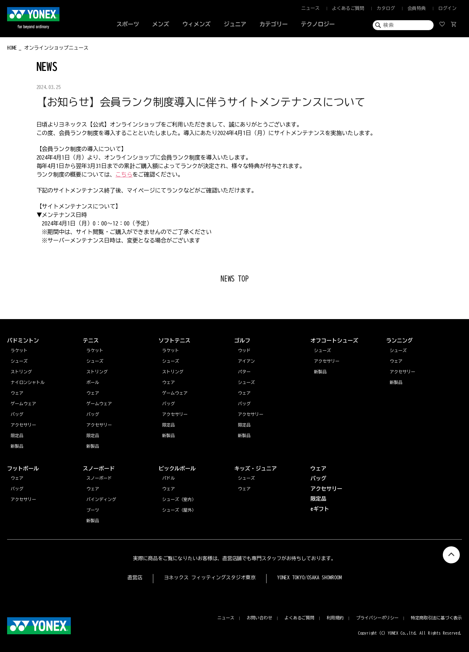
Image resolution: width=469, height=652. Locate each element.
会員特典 (416, 8)
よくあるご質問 (348, 8)
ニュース (310, 8)
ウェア (396, 361)
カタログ (386, 8)
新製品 (396, 382)
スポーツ (127, 24)
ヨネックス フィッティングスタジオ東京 (210, 577)
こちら (123, 174)
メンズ (160, 24)
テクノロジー (318, 24)
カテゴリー (273, 24)
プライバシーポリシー (377, 617)
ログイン (447, 8)
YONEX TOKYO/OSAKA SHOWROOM (309, 577)
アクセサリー (402, 371)
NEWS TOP (235, 278)
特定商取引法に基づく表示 (436, 617)
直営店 (134, 577)
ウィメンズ (196, 24)
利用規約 (335, 617)
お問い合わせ (259, 617)
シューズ (398, 350)
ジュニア (235, 24)
